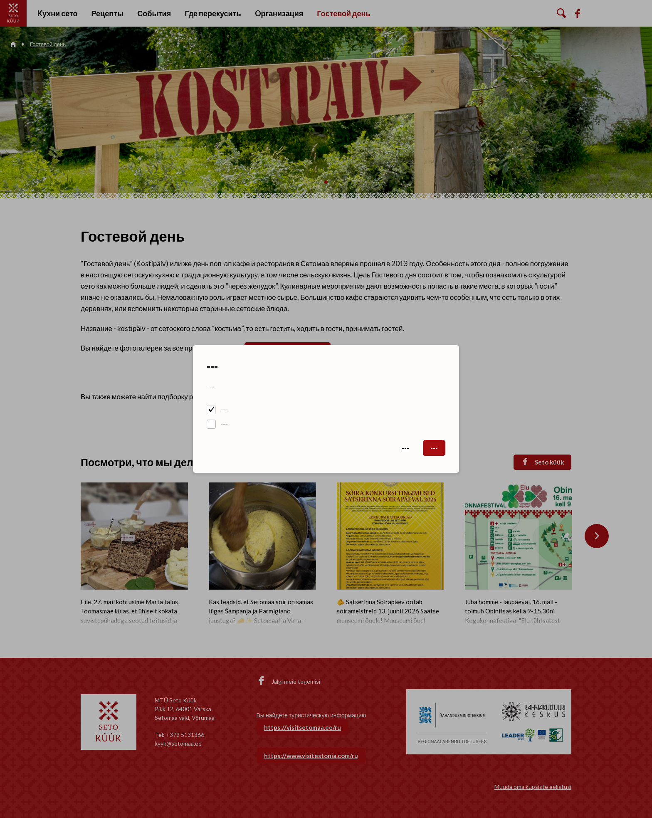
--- (224, 409)
